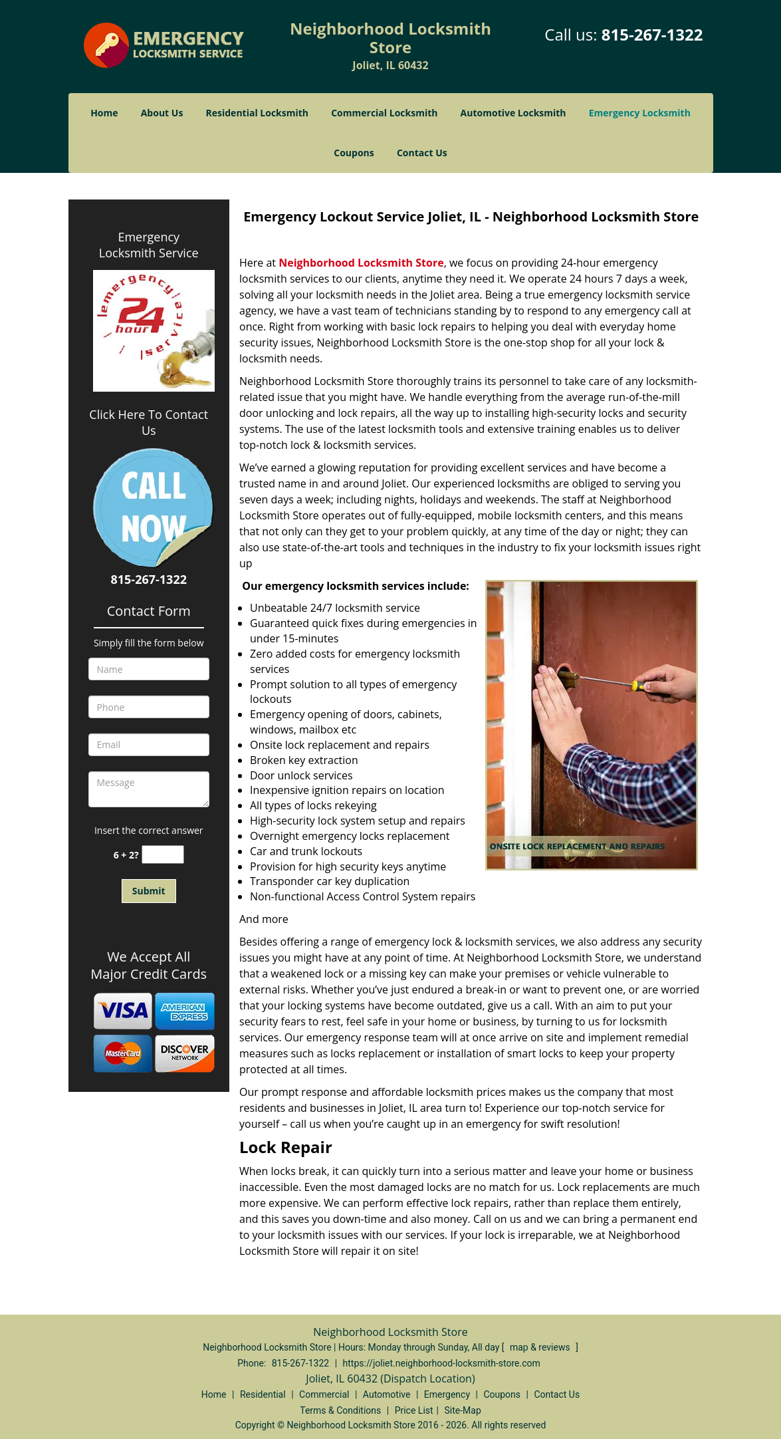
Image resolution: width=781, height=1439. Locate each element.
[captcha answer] (163, 854)
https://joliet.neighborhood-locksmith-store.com (441, 1363)
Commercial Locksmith (384, 112)
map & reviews (541, 1347)
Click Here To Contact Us (148, 422)
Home (104, 112)
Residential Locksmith (257, 112)
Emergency (447, 1394)
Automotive (387, 1394)
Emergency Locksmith (640, 112)
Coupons (354, 152)
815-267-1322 (652, 34)
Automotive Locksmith (513, 112)
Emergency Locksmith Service (149, 245)
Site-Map (463, 1410)
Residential (263, 1394)
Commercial (324, 1394)
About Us (162, 112)
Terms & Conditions (340, 1410)
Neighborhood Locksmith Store (361, 262)
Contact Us (422, 152)
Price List (414, 1410)
